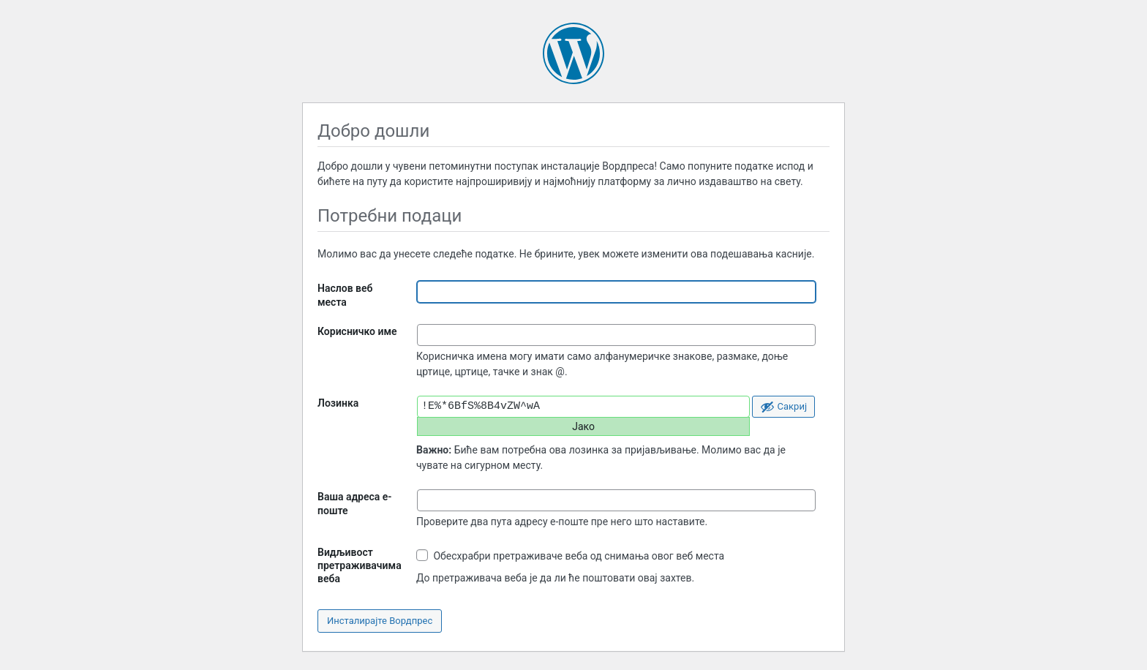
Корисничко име (357, 331)
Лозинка (337, 403)
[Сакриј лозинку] (783, 407)
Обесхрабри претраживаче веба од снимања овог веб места (570, 555)
